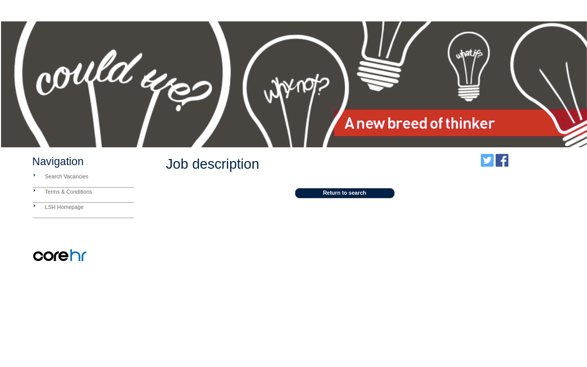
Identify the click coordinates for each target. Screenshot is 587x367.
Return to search (344, 193)
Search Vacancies (66, 176)
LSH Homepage (64, 207)
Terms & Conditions (68, 192)
